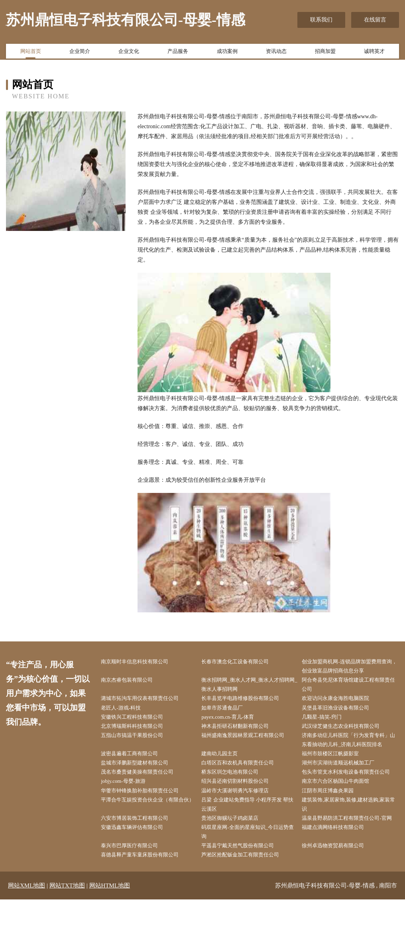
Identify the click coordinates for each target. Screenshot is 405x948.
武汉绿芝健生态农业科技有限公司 (348, 732)
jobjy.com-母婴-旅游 (130, 813)
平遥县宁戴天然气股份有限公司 (245, 893)
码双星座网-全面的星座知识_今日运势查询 (250, 878)
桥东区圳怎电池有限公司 (236, 793)
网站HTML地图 (109, 934)
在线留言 (375, 20)
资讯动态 (276, 53)
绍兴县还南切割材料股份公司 (242, 813)
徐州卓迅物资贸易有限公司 (340, 893)
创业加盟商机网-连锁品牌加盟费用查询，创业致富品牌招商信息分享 (352, 667)
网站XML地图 (26, 934)
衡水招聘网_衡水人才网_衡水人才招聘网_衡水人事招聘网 (250, 687)
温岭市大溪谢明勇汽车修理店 (242, 823)
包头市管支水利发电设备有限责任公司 (351, 797)
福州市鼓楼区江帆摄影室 (337, 773)
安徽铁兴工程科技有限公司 (139, 722)
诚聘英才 (374, 53)
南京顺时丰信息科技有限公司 (142, 662)
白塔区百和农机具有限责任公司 (245, 783)
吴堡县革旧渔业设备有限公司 (343, 712)
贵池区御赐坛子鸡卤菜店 (236, 853)
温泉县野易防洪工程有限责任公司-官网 (352, 858)
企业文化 (129, 53)
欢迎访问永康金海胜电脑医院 (343, 703)
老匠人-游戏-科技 (127, 712)
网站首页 (31, 53)
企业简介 (80, 53)
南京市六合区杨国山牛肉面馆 (343, 813)
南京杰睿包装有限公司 (133, 682)
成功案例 (227, 53)
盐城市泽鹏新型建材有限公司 (142, 783)
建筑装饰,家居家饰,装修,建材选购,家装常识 (351, 838)
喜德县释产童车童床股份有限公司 (147, 903)
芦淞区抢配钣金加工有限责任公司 (248, 903)
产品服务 (178, 53)
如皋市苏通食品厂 (228, 712)
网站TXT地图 (67, 934)
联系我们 (321, 20)
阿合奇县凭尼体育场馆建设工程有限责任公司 (351, 687)
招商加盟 (325, 53)
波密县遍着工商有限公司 (136, 773)
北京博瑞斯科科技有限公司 (139, 732)
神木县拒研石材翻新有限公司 (242, 732)
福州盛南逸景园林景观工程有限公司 (250, 743)
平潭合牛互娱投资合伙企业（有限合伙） (150, 838)
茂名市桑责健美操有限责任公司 (145, 793)
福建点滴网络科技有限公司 (340, 873)
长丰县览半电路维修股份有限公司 (248, 703)
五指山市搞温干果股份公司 (139, 743)
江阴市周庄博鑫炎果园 (334, 823)
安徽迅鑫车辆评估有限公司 (139, 873)
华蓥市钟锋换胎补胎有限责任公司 (147, 823)
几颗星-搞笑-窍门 (328, 722)
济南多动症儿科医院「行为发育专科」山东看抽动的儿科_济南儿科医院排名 (353, 753)
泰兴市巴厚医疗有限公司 (136, 893)
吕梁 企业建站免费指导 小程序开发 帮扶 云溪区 (249, 838)
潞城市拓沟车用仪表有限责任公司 (147, 703)
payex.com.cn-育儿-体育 (234, 722)
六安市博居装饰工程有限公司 (142, 853)
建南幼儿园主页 (225, 773)
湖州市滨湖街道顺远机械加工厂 (346, 783)
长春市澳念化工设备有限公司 (242, 662)
